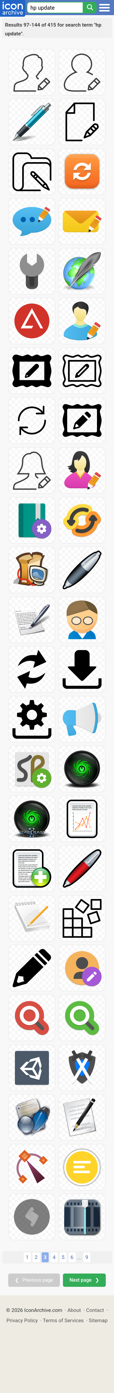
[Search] (90, 7)
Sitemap (98, 1320)
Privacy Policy (22, 1320)
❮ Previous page (34, 1280)
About (74, 1310)
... (79, 1257)
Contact (95, 1310)
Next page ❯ (84, 1280)
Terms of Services (63, 1320)
